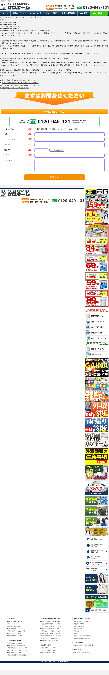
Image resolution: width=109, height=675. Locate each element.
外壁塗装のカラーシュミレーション (17, 645)
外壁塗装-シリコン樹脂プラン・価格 (50, 631)
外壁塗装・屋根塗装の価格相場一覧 (50, 621)
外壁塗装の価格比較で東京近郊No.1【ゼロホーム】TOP (20, 17)
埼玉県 (78, 652)
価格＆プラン (18, 13)
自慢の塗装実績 (68, 13)
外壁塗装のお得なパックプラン (16, 635)
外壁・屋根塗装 (41, 129)
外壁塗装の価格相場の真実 (47, 652)
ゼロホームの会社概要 (13, 626)
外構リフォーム (56, 129)
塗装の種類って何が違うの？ (15, 652)
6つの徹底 (43, 13)
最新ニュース (5, 20)
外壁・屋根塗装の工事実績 (80, 621)
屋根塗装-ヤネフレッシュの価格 (49, 638)
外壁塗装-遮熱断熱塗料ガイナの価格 (50, 624)
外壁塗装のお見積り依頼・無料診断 (83, 645)
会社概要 (83, 13)
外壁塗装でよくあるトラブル (48, 648)
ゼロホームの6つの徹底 (14, 633)
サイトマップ (11, 624)
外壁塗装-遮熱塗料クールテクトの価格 (51, 626)
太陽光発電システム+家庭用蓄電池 (50, 640)
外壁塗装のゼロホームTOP (14, 621)
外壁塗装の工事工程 (79, 624)
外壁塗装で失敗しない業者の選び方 (50, 650)
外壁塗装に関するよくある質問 (16, 631)
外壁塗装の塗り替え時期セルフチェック (18, 650)
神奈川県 (87, 652)
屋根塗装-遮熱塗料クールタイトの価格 (51, 635)
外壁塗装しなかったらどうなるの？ (17, 648)
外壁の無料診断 (77, 628)
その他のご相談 (71, 129)
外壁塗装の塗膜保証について (81, 638)
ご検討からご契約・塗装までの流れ (83, 635)
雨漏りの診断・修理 (79, 631)
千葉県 (82, 652)
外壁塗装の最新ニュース (14, 628)
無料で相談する (99, 13)
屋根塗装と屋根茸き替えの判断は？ (17, 655)
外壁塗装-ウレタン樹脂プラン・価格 (50, 633)
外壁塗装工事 (14, 26)
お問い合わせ (78, 642)
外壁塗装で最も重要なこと (14, 643)
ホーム (5, 13)
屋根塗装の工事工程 (79, 626)
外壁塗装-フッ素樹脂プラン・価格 (49, 628)
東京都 (74, 652)
